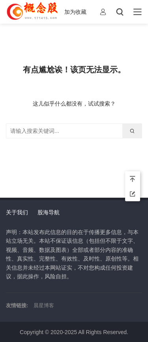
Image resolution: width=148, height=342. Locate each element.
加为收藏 (75, 12)
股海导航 (48, 212)
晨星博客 (44, 305)
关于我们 (17, 212)
